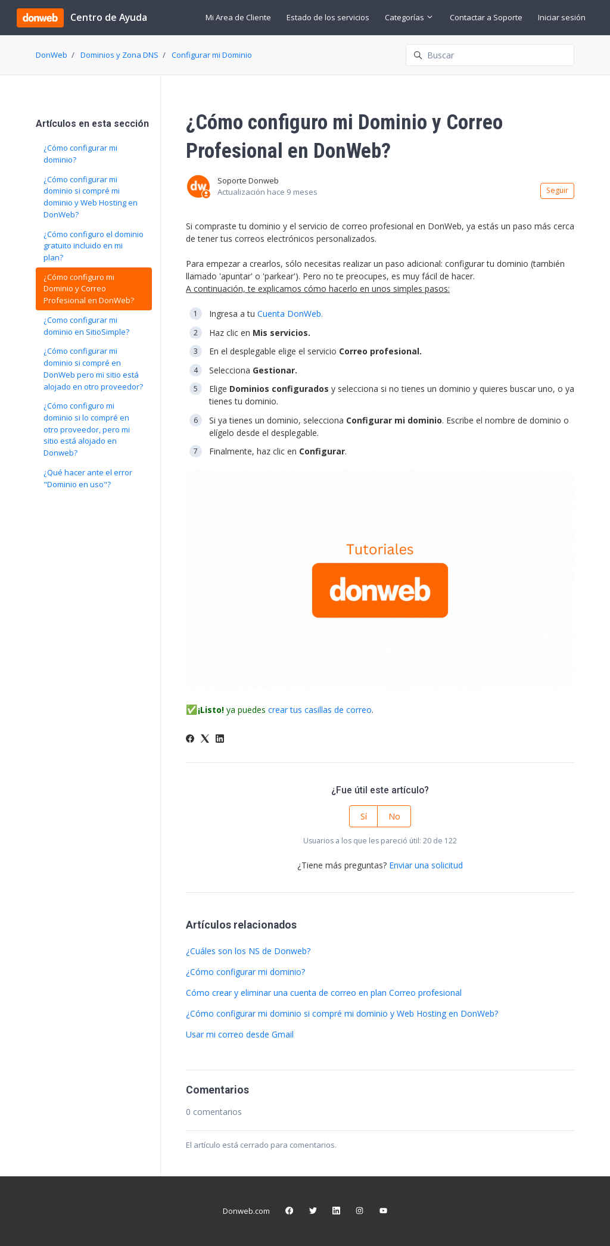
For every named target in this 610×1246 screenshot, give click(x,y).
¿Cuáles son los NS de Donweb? (248, 951)
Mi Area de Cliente (238, 17)
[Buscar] (490, 55)
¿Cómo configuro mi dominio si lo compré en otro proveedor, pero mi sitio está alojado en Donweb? (86, 429)
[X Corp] (205, 739)
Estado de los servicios (328, 17)
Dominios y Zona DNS (119, 54)
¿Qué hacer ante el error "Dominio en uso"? (87, 478)
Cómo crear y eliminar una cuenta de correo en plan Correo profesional (324, 992)
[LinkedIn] (220, 739)
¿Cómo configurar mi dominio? (245, 971)
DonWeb (51, 54)
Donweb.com (246, 1210)
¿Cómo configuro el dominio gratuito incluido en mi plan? (93, 246)
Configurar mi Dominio (212, 54)
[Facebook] (190, 739)
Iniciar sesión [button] (562, 17)
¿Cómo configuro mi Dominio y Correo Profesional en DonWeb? (88, 289)
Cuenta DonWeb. (290, 313)
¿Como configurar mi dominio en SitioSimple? (86, 325)
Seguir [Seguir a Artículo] (557, 190)
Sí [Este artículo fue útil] (363, 816)
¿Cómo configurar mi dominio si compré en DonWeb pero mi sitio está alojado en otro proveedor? (93, 368)
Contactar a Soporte (486, 17)
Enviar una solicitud (426, 865)
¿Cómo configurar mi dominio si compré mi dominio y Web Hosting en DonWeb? (342, 1013)
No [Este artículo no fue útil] (394, 816)
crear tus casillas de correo (320, 709)
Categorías (409, 17)
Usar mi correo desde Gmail (240, 1034)
